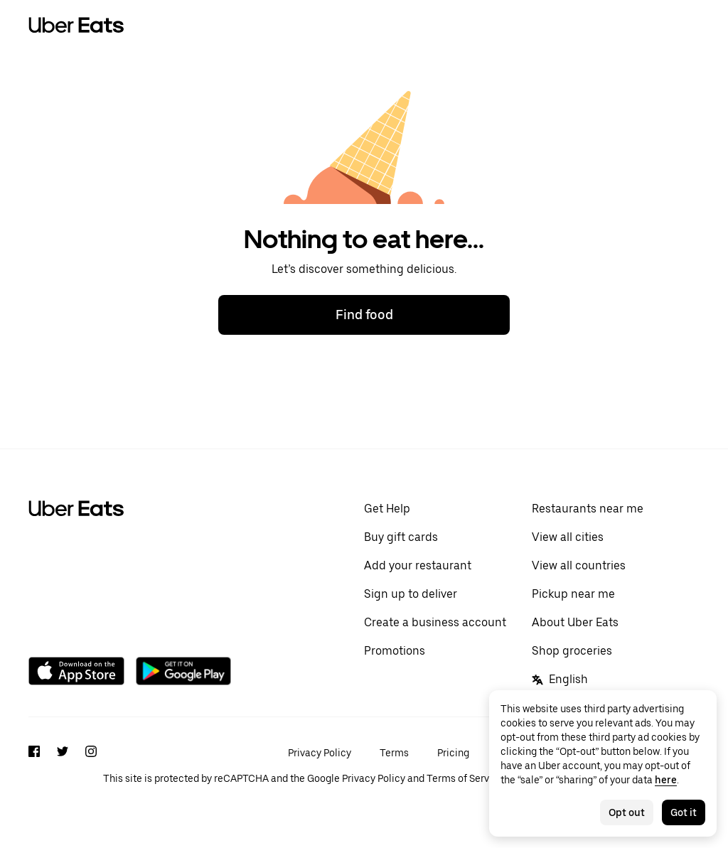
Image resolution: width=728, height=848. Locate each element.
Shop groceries (572, 651)
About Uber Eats (575, 622)
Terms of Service (465, 778)
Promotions (394, 651)
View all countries (579, 565)
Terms (394, 752)
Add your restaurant (417, 565)
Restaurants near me (587, 508)
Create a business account (435, 622)
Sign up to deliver (410, 594)
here (666, 779)
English (560, 679)
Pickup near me (573, 594)
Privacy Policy (319, 752)
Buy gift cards (401, 537)
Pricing (453, 752)
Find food (364, 314)
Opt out (627, 812)
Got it (683, 812)
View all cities (568, 537)
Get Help (387, 508)
